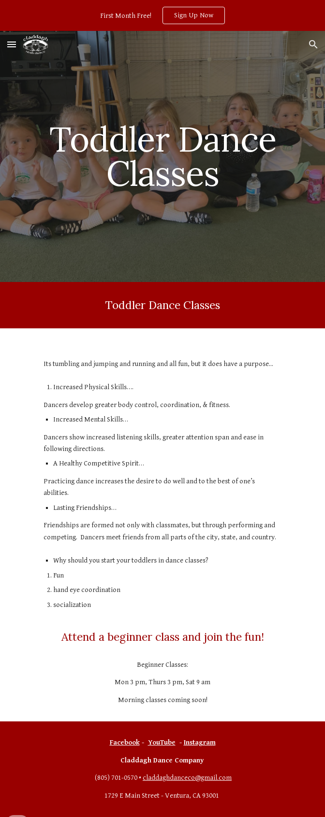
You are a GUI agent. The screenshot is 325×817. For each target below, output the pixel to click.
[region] (162, 15)
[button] (11, 44)
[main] (162, 156)
